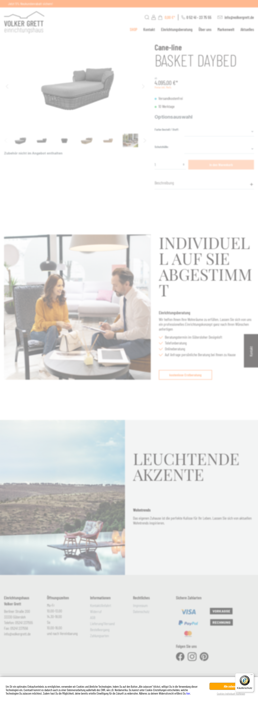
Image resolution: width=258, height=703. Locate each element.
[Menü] (251, 675)
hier (188, 693)
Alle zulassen (231, 686)
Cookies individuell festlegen (231, 693)
